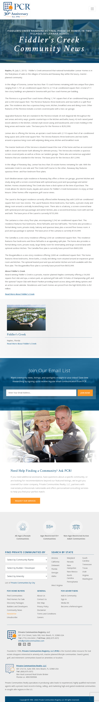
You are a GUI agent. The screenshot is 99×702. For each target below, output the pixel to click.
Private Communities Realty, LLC (31, 665)
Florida (54, 569)
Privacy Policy (42, 606)
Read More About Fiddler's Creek (19, 294)
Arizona (54, 558)
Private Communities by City (23, 582)
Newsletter (11, 613)
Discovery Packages (15, 603)
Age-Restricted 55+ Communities (49, 530)
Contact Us (42, 599)
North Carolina (70, 576)
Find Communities (14, 595)
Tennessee (87, 564)
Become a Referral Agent (71, 606)
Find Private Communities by (25, 552)
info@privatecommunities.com (31, 641)
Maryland (71, 558)
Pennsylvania (72, 581)
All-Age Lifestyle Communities (23, 530)
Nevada (70, 561)
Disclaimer (41, 610)
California (55, 561)
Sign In (64, 599)
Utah (84, 571)
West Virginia (57, 585)
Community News (14, 610)
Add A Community (68, 595)
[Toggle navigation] (92, 8)
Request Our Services (25, 501)
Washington (87, 579)
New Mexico (72, 571)
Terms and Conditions (46, 613)
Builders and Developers (17, 606)
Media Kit (65, 603)
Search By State (62, 552)
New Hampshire (71, 566)
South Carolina (85, 559)
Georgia (54, 572)
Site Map (41, 603)
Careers (40, 617)
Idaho (53, 576)
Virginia (85, 575)
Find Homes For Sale (16, 599)
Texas (85, 568)
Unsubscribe (12, 617)
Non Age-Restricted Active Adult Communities (76, 530)
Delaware (55, 565)
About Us (41, 595)
